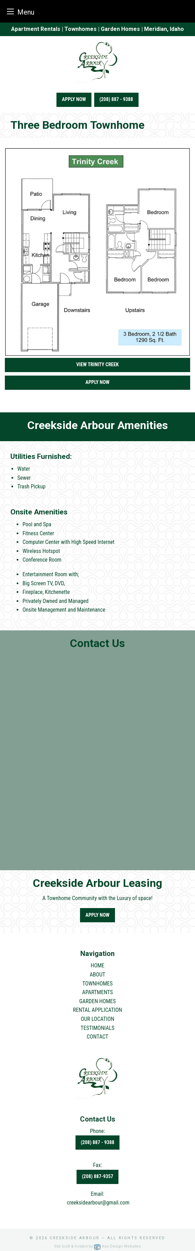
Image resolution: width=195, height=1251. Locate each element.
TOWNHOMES (97, 983)
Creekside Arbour (75, 1238)
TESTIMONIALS (98, 1028)
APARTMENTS (97, 992)
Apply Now (74, 99)
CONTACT (97, 1036)
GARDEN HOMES (97, 1001)
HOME (98, 965)
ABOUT (97, 974)
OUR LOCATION (97, 1019)
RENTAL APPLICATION (97, 1010)
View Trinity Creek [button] (97, 365)
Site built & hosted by (97, 1246)
